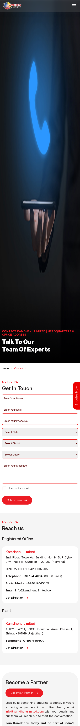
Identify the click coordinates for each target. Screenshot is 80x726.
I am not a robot (19, 488)
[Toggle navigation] (74, 6)
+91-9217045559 (37, 583)
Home (8, 368)
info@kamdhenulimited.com (34, 590)
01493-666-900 (33, 640)
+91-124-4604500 (35, 576)
